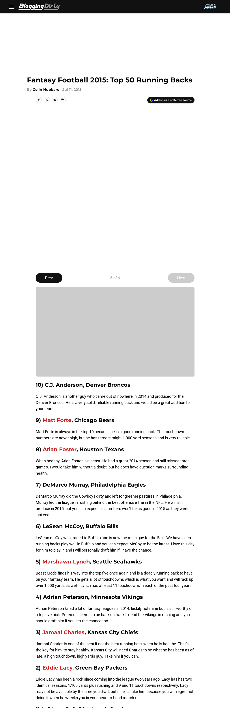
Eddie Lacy (57, 508)
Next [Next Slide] (181, 118)
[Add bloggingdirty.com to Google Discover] (170, 100)
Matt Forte (57, 261)
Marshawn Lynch (66, 402)
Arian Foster (60, 290)
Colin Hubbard (46, 90)
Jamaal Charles (63, 473)
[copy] (63, 100)
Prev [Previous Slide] (49, 118)
